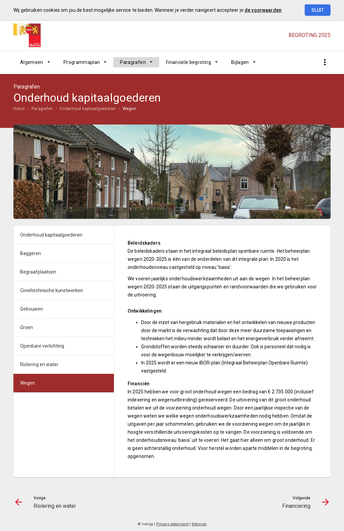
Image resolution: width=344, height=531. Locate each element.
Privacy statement (172, 524)
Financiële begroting (188, 62)
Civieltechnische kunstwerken (51, 290)
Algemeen (31, 62)
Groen (26, 327)
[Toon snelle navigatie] (325, 62)
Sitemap (199, 524)
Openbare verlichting (42, 346)
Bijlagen (240, 62)
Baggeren (30, 253)
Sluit (317, 10)
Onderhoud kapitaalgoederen (87, 108)
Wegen (129, 108)
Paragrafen (133, 62)
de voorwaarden (263, 10)
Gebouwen (31, 309)
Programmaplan (81, 62)
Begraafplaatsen (38, 272)
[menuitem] (35, 62)
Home (19, 108)
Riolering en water (39, 364)
